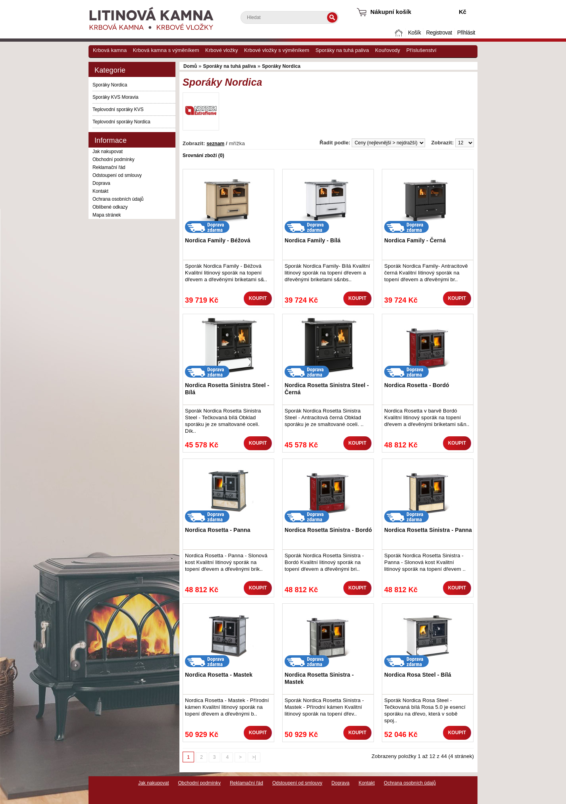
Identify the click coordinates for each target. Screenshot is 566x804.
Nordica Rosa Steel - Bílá (417, 675)
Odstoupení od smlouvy (117, 175)
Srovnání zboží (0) (203, 155)
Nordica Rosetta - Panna (217, 530)
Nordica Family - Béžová (217, 240)
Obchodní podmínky (113, 159)
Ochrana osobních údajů (118, 199)
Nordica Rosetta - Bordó (416, 385)
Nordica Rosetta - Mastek (218, 675)
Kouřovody (387, 50)
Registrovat (439, 33)
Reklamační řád (108, 167)
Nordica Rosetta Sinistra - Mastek (319, 678)
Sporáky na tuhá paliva (342, 50)
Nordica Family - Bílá (313, 240)
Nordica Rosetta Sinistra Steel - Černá (327, 388)
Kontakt (100, 191)
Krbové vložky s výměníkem (276, 50)
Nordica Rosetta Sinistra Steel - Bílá (227, 388)
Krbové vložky (221, 50)
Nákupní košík (390, 11)
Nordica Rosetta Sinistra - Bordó (328, 530)
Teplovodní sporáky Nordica (121, 122)
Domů (400, 32)
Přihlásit (466, 33)
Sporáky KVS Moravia (115, 97)
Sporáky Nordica (109, 85)
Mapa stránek (106, 215)
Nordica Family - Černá (415, 240)
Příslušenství (421, 50)
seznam (216, 143)
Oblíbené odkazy (110, 207)
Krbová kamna (110, 50)
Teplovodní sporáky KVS (118, 109)
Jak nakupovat (107, 151)
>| (254, 757)
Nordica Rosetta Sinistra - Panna (428, 530)
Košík (414, 33)
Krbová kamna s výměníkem (166, 50)
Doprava (101, 183)
